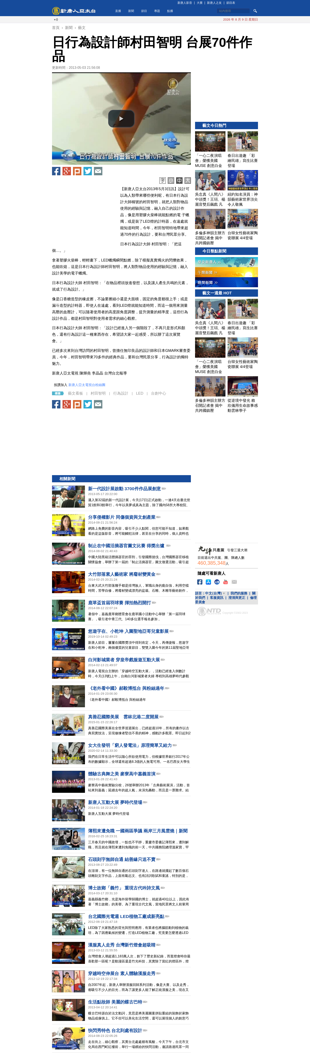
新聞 (131, 11)
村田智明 (98, 393)
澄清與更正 (236, 597)
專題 (157, 11)
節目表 (230, 2)
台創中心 (158, 393)
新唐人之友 (214, 2)
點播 (170, 11)
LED (139, 393)
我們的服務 (239, 593)
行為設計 (120, 393)
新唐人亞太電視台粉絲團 (86, 385)
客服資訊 (216, 597)
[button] (121, 118)
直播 (118, 11)
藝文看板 (75, 393)
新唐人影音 (184, 2)
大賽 (200, 2)
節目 (144, 11)
